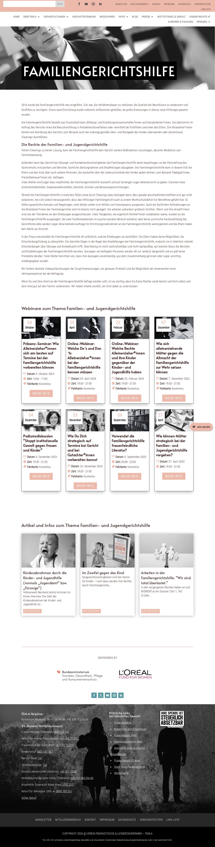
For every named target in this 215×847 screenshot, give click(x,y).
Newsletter (121, 4)
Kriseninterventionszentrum (130, 729)
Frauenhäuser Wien (125, 735)
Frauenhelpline (122, 722)
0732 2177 (68, 784)
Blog (135, 17)
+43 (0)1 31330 (68, 771)
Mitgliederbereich (139, 4)
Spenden (202, 22)
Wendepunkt (121, 773)
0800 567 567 (45, 751)
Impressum (169, 4)
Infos (122, 17)
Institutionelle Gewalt (171, 17)
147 (40, 758)
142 (45, 765)
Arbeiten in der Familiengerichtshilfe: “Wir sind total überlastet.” (166, 577)
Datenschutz (184, 4)
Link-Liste (206, 9)
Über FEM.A (30, 17)
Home (16, 17)
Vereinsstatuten (203, 4)
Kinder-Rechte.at (200, 17)
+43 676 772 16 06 (77, 719)
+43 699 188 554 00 (82, 778)
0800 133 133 (64, 791)
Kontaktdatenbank (84, 17)
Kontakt (156, 4)
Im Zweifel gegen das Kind (103, 572)
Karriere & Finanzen (180, 22)
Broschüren (107, 17)
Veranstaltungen (54, 17)
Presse (146, 17)
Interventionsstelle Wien (128, 741)
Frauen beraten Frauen (127, 760)
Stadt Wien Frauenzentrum (129, 766)
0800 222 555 (61, 732)
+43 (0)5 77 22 (68, 738)
